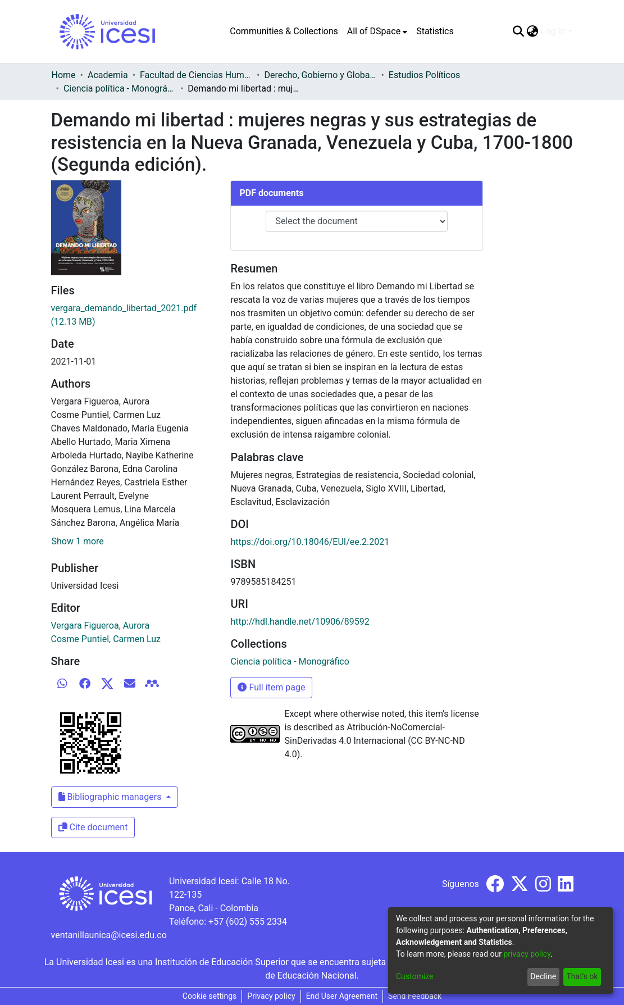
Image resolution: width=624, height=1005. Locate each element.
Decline (543, 976)
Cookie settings (210, 996)
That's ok (582, 976)
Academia (108, 75)
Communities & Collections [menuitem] (284, 31)
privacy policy (526, 953)
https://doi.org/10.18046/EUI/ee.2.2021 (309, 541)
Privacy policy (271, 996)
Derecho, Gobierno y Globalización (320, 75)
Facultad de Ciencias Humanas (196, 75)
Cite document (93, 827)
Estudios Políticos (425, 75)
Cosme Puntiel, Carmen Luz (106, 639)
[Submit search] (519, 31)
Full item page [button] (271, 687)
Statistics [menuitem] (435, 31)
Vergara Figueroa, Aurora (100, 625)
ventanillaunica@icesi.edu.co (109, 935)
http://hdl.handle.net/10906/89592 (299, 621)
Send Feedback (414, 996)
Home (64, 75)
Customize (414, 976)
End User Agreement (341, 996)
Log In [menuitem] (553, 31)
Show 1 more (78, 541)
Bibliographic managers (111, 797)
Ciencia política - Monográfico (119, 88)
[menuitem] (377, 31)
